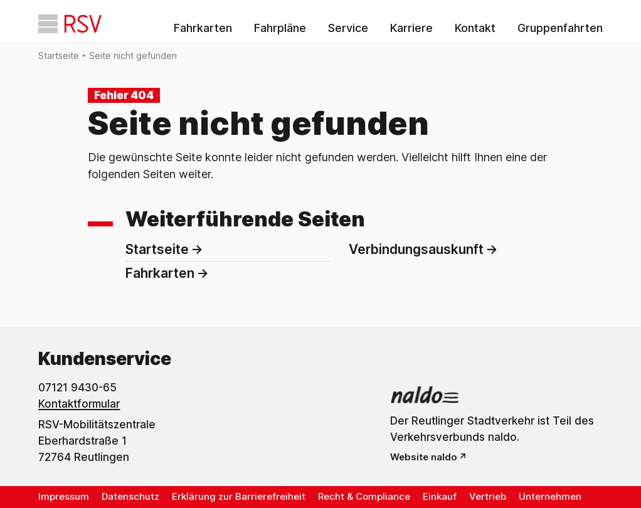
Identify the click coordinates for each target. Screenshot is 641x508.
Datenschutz (130, 496)
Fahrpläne (280, 27)
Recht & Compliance (364, 496)
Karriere (411, 27)
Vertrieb (487, 496)
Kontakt (475, 27)
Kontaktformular (79, 404)
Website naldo (423, 457)
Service (348, 27)
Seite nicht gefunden (133, 55)
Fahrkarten (203, 27)
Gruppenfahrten (560, 27)
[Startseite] (70, 24)
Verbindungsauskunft (416, 249)
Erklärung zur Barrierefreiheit (238, 496)
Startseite (58, 55)
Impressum (63, 496)
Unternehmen (550, 496)
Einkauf (440, 496)
